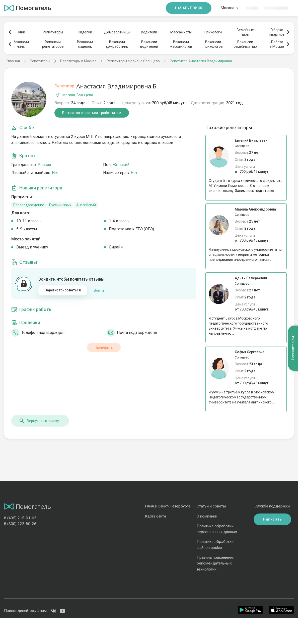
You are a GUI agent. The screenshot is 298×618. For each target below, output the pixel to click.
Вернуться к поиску (39, 421)
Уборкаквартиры (277, 32)
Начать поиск (188, 8)
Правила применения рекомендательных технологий (215, 563)
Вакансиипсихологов (213, 44)
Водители (149, 32)
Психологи (213, 32)
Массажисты (181, 32)
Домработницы (117, 32)
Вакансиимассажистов (181, 44)
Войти (99, 290)
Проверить (104, 347)
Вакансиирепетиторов (53, 44)
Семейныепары (245, 32)
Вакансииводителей (149, 44)
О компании (207, 516)
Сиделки (85, 32)
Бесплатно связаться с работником (91, 113)
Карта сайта (155, 516)
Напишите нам (293, 348)
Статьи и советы (211, 506)
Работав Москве (277, 44)
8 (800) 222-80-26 (20, 524)
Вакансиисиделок (85, 44)
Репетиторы (53, 32)
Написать (272, 519)
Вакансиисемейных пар (245, 44)
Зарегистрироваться (63, 290)
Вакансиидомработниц (117, 44)
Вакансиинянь (21, 44)
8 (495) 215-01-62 (20, 518)
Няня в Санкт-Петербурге (168, 506)
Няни (21, 32)
